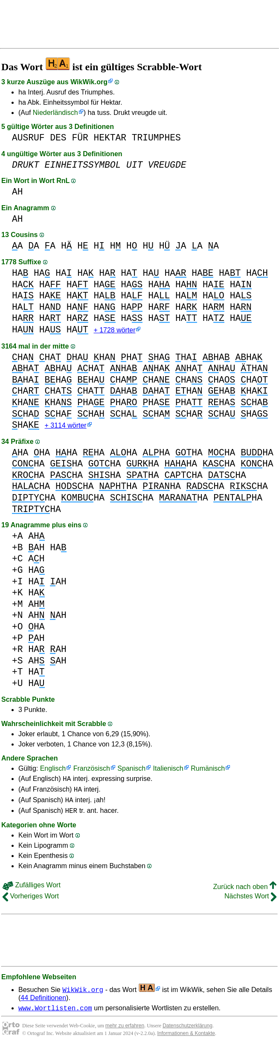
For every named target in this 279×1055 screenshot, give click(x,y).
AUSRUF (28, 138)
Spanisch (131, 770)
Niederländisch (55, 112)
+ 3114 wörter (66, 427)
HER (71, 817)
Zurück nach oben (244, 893)
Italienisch (168, 770)
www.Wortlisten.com (55, 1016)
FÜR (80, 138)
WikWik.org (89, 82)
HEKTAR (109, 138)
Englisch (53, 770)
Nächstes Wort (250, 902)
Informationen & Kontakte (186, 1041)
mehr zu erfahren (124, 1034)
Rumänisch (208, 770)
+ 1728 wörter (114, 331)
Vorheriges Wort (31, 902)
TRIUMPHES (156, 138)
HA (20, 273)
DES (58, 138)
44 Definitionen (43, 1004)
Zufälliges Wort (32, 891)
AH (17, 192)
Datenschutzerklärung (187, 1034)
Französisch (91, 770)
